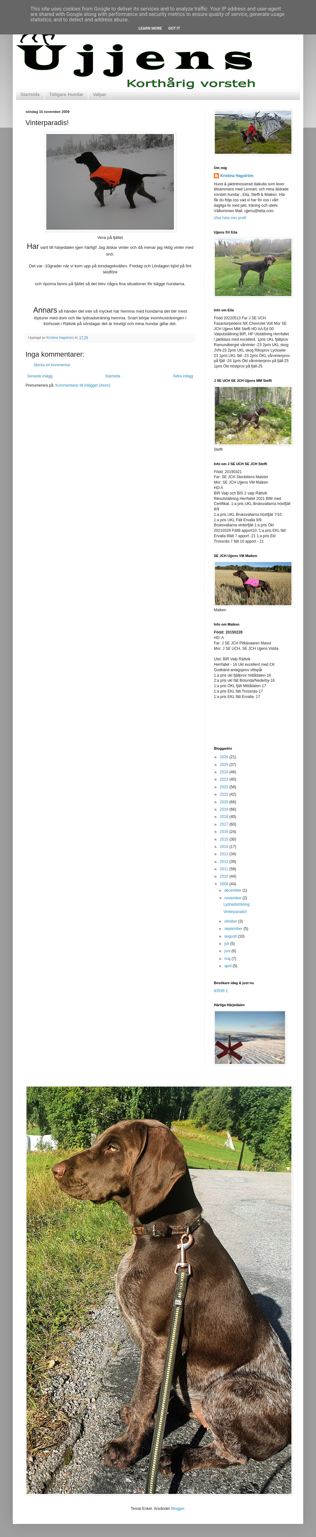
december (233, 890)
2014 (224, 846)
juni (227, 951)
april (228, 966)
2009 (224, 884)
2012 (224, 861)
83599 (219, 991)
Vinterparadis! (235, 912)
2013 (224, 854)
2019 (224, 809)
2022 (224, 787)
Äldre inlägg (183, 376)
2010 (224, 876)
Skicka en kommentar (52, 365)
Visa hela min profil (230, 218)
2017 (224, 824)
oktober (231, 921)
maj (228, 958)
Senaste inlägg (39, 376)
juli (227, 943)
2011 (224, 869)
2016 (224, 831)
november (233, 898)
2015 (224, 839)
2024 (224, 772)
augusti (231, 936)
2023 (224, 779)
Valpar (99, 94)
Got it (174, 28)
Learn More (150, 28)
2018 (224, 816)
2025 (224, 764)
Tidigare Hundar (66, 94)
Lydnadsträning (236, 904)
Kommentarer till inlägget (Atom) (82, 385)
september (234, 928)
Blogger (177, 1508)
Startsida (30, 94)
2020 (224, 802)
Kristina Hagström (236, 176)
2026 (224, 757)
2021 (224, 794)
